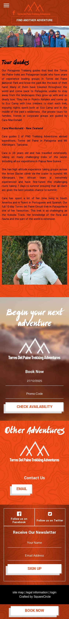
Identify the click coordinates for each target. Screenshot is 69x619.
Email (22, 489)
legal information (37, 592)
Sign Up (35, 568)
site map (18, 592)
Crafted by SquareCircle (35, 596)
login (53, 592)
